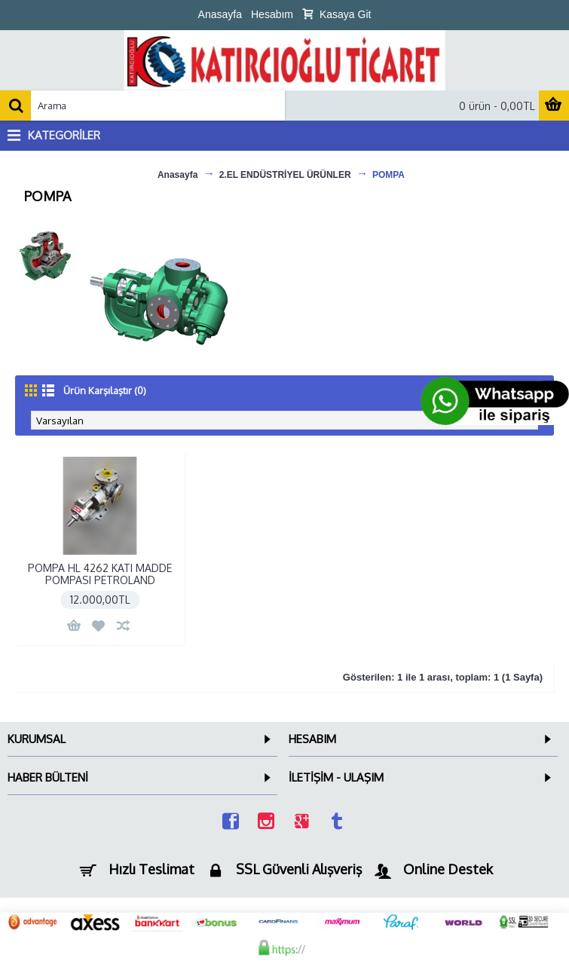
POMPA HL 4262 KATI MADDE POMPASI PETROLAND (100, 573)
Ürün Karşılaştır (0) (104, 390)
